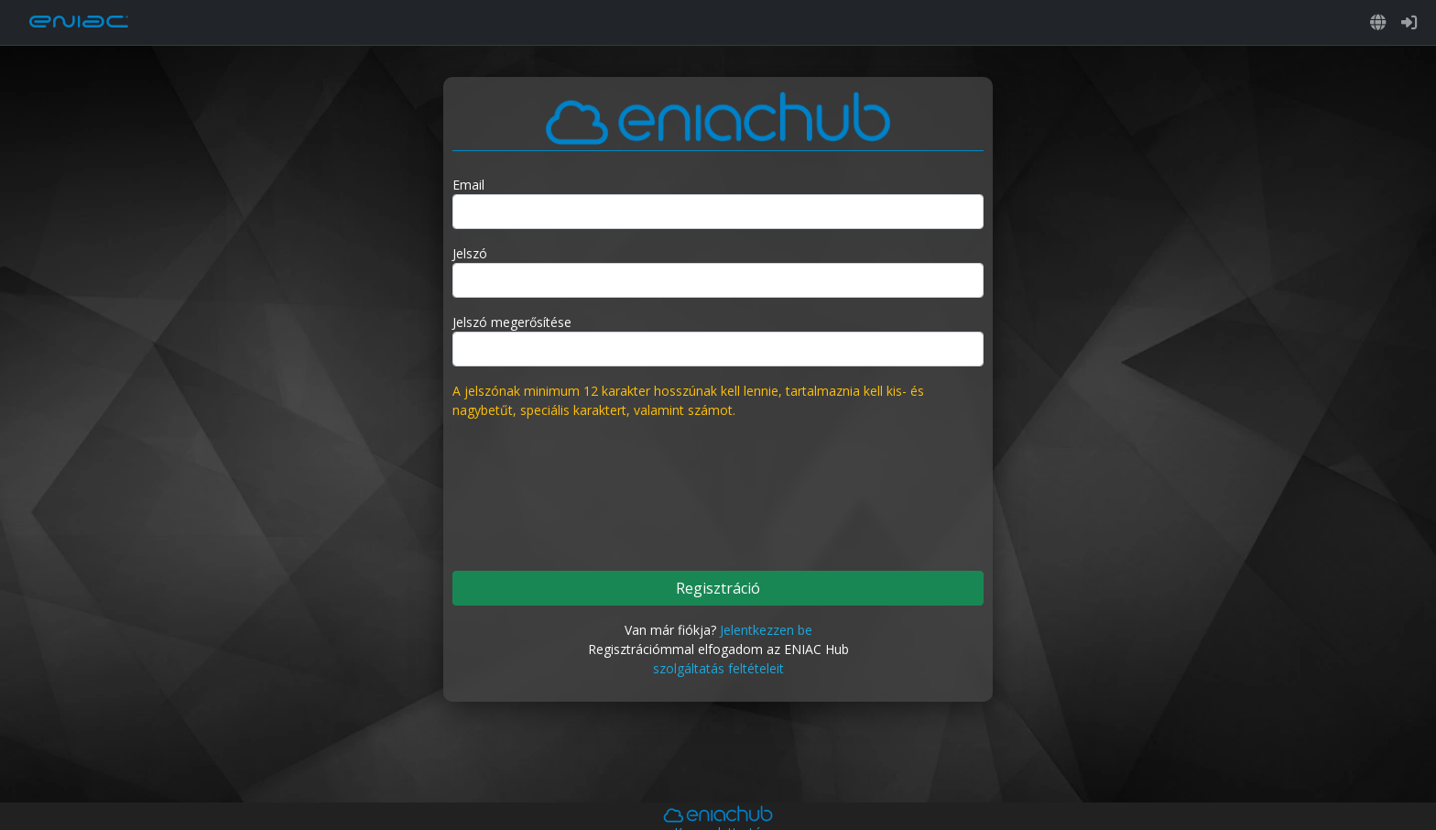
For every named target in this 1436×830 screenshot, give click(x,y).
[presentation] (718, 486)
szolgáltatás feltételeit (718, 668)
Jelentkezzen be (766, 630)
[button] (1378, 22)
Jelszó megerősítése (511, 322)
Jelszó (469, 253)
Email (468, 184)
